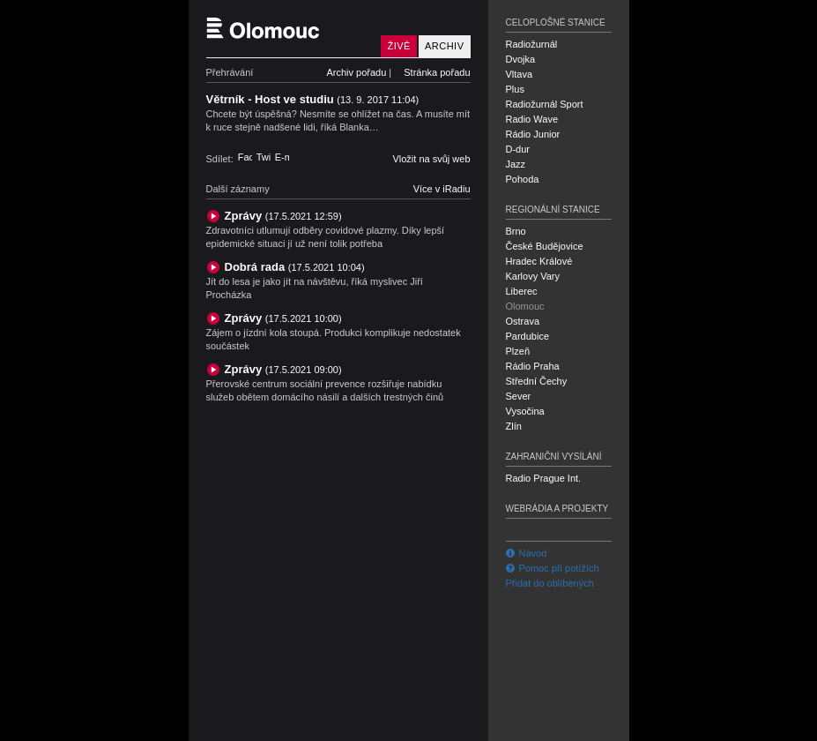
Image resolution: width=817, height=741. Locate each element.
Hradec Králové (539, 261)
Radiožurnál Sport (544, 104)
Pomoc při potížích (552, 568)
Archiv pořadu (356, 72)
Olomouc (525, 306)
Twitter (263, 157)
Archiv (444, 46)
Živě (398, 46)
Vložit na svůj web (431, 158)
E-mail (282, 157)
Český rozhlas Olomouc (290, 28)
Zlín (514, 426)
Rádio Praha (533, 366)
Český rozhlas (236, 726)
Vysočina (525, 411)
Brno (516, 231)
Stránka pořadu (437, 72)
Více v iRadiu (442, 188)
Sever (518, 396)
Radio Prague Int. (544, 478)
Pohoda (522, 179)
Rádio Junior (533, 134)
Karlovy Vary (533, 276)
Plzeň (518, 351)
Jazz (516, 164)
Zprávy (283, 215)
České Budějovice (544, 246)
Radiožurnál (532, 44)
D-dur (518, 149)
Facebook (245, 157)
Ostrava (523, 321)
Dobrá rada (295, 266)
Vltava (519, 74)
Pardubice (528, 336)
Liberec (522, 291)
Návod (526, 553)
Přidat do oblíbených (550, 583)
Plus (515, 89)
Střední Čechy (537, 381)
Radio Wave (532, 119)
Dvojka (521, 59)
